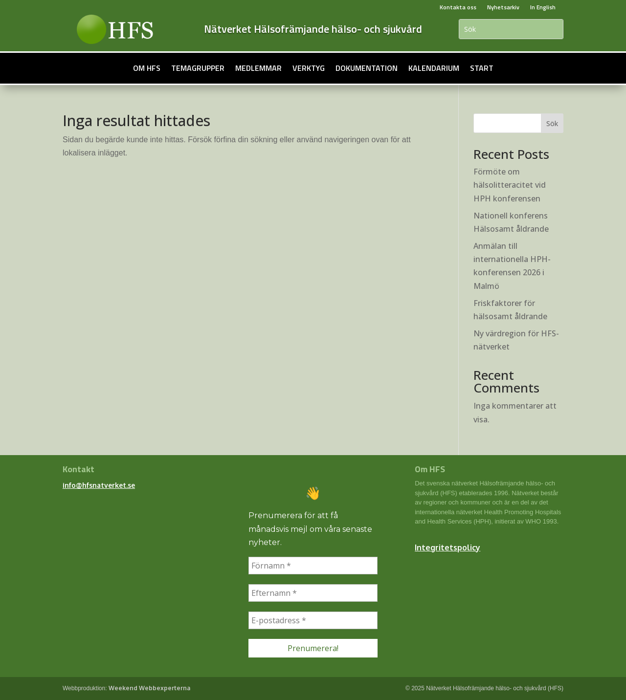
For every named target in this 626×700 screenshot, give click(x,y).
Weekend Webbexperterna (149, 688)
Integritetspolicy (447, 547)
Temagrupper (197, 68)
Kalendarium (433, 68)
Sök (552, 123)
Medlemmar (258, 68)
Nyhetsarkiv (503, 7)
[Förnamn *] (313, 565)
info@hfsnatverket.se (99, 485)
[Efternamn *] (313, 593)
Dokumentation (366, 68)
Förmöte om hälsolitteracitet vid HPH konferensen (509, 184)
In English (543, 7)
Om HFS (146, 68)
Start (481, 68)
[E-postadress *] (313, 620)
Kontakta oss (458, 7)
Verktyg (308, 68)
